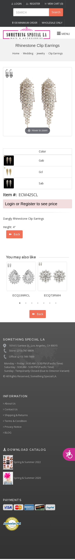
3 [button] (32, 303)
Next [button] (72, 282)
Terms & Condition (15, 421)
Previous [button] (4, 282)
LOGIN (16, 3)
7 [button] (56, 303)
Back (14, 234)
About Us (9, 403)
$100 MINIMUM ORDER (24, 22)
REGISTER (33, 3)
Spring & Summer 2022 (22, 462)
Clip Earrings (55, 53)
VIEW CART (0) (53, 3)
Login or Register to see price (31, 204)
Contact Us (10, 409)
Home (15, 53)
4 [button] (38, 303)
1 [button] (20, 303)
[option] (21, 281)
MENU (63, 33)
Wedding (28, 53)
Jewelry (41, 53)
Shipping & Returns (15, 415)
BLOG (7, 432)
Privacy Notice (12, 427)
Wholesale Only (52, 22)
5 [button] (44, 303)
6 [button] (50, 303)
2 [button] (26, 303)
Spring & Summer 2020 (22, 478)
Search (56, 12)
